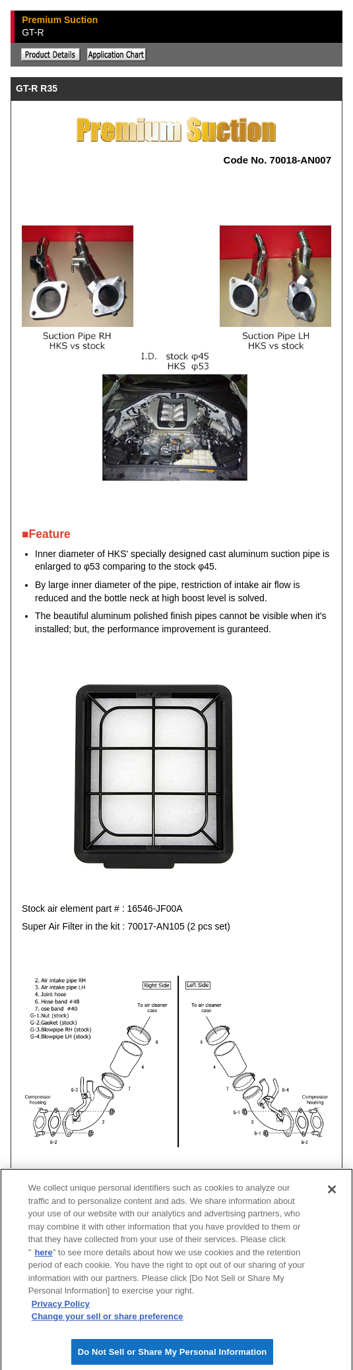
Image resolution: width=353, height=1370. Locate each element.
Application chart (116, 54)
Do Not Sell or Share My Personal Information (172, 1354)
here (43, 1254)
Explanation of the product (50, 54)
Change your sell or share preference (107, 1319)
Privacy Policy (61, 1306)
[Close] (331, 1191)
